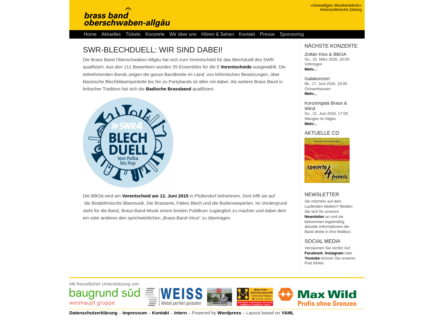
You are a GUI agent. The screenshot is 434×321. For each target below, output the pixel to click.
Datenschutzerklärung (93, 312)
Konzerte (155, 34)
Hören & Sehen (217, 34)
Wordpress (229, 312)
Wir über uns (183, 34)
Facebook (313, 253)
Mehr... (310, 69)
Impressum (134, 312)
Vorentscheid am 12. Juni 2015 (155, 195)
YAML (287, 312)
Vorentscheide (236, 66)
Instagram (334, 253)
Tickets (133, 34)
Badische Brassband (168, 88)
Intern (180, 312)
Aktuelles (111, 34)
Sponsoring (292, 34)
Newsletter (314, 216)
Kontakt (247, 34)
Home (90, 34)
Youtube (312, 258)
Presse (267, 34)
